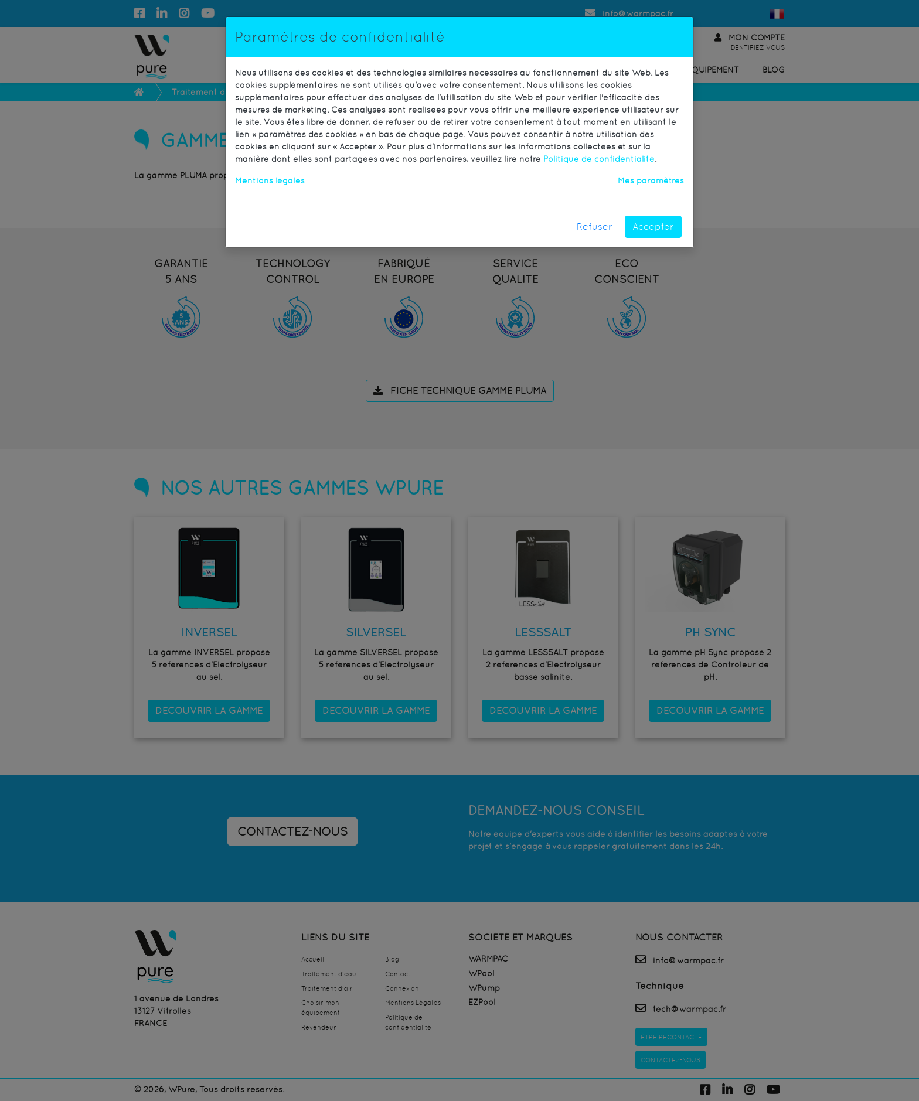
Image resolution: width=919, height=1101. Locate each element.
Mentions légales (270, 180)
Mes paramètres (651, 180)
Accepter (653, 226)
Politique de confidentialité (599, 158)
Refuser (594, 226)
